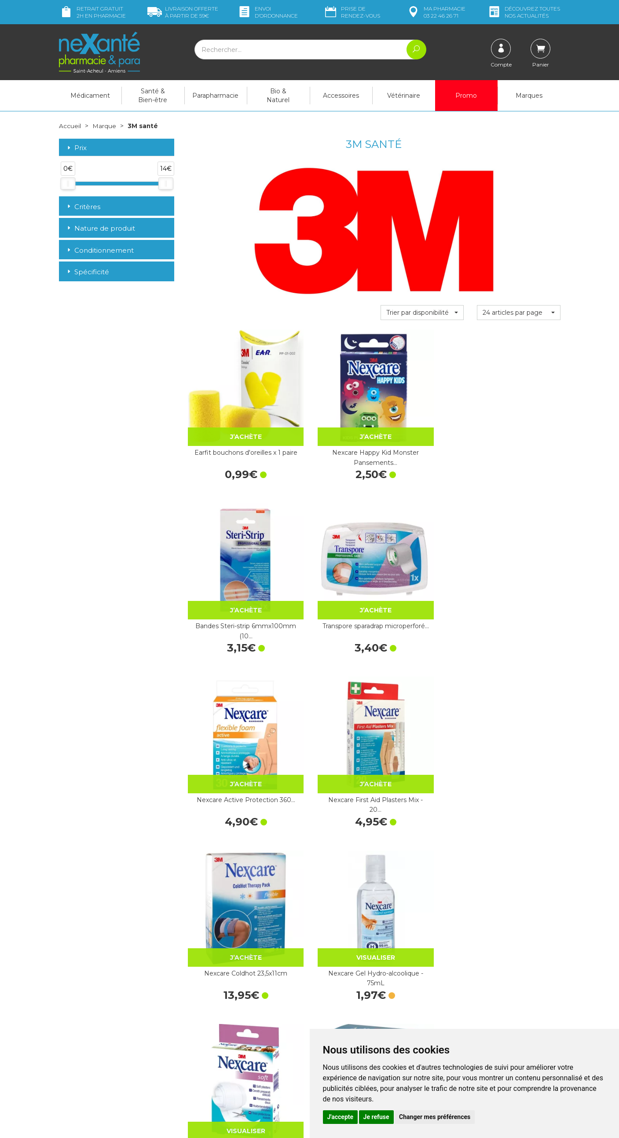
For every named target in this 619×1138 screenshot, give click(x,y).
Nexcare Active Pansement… (422, 844)
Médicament (90, 95)
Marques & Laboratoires (221, 1023)
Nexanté (205, 1125)
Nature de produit (100, 228)
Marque (104, 126)
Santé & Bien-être (152, 95)
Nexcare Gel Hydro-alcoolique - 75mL (518, 564)
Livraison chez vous (472, 966)
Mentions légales (340, 1027)
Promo (466, 95)
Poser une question (86, 1065)
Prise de (351, 12)
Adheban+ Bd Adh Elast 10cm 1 (325, 844)
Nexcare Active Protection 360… (229, 564)
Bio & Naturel (278, 95)
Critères (83, 206)
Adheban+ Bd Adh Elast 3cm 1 (325, 704)
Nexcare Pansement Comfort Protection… (518, 704)
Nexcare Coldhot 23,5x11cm (422, 564)
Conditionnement (100, 249)
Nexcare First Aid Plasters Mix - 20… (325, 564)
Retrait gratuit (92, 12)
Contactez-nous (339, 995)
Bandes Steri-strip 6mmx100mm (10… (422, 424)
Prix (76, 147)
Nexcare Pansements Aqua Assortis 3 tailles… (422, 704)
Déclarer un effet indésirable (357, 1011)
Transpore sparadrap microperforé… (518, 424)
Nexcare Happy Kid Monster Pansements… (325, 424)
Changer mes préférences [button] (434, 1116)
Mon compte (77, 1073)
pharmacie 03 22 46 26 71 (435, 12)
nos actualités (523, 12)
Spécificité (87, 271)
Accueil (70, 126)
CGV (322, 1019)
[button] (422, 312)
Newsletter (203, 1031)
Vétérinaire (403, 95)
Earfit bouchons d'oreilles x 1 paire (229, 424)
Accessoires (341, 95)
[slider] (67, 183)
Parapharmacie (215, 95)
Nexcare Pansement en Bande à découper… (229, 704)
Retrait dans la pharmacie (481, 958)
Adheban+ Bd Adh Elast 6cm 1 (229, 844)
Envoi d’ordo (267, 12)
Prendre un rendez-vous (351, 1003)
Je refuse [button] (376, 1116)
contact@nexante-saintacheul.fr (105, 1052)
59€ (182, 12)
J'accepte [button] (340, 1116)
